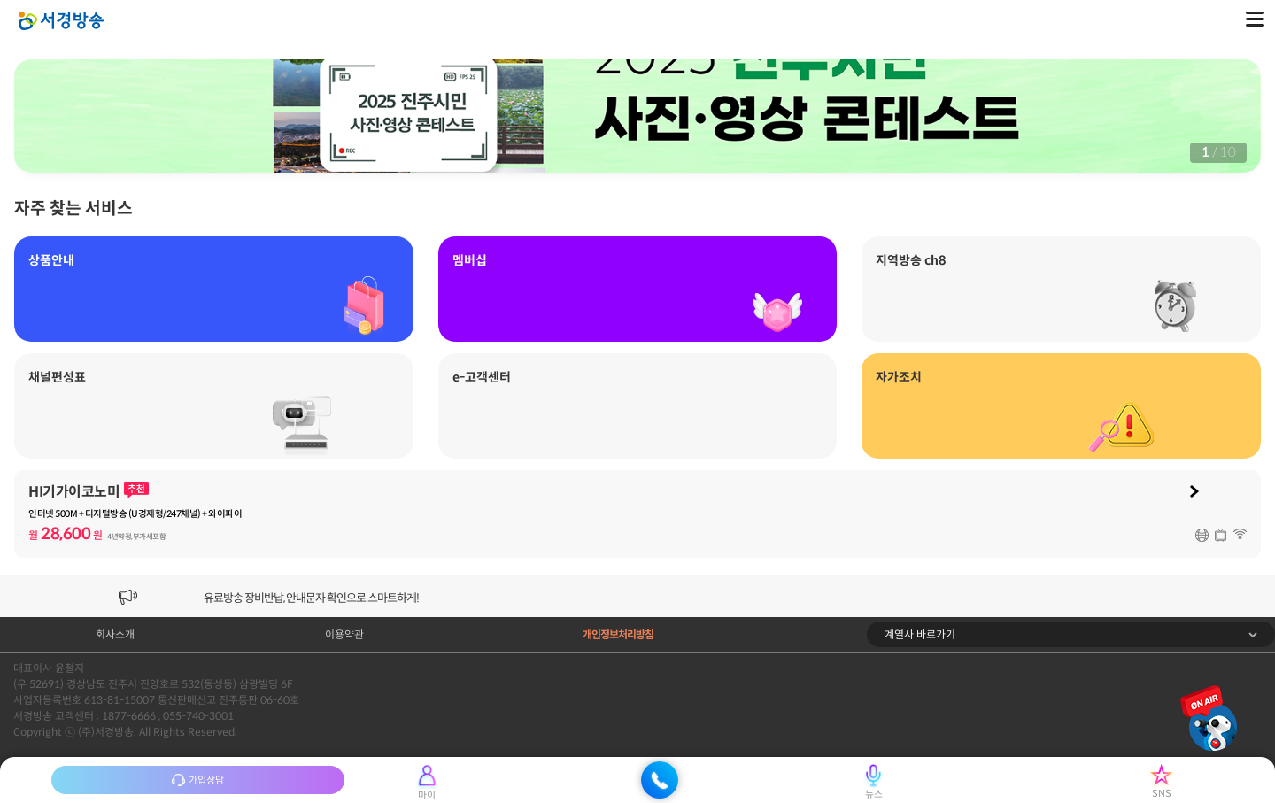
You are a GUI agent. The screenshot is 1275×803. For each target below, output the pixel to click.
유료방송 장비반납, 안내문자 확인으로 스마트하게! (311, 598)
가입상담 (198, 780)
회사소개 (115, 634)
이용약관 (344, 634)
